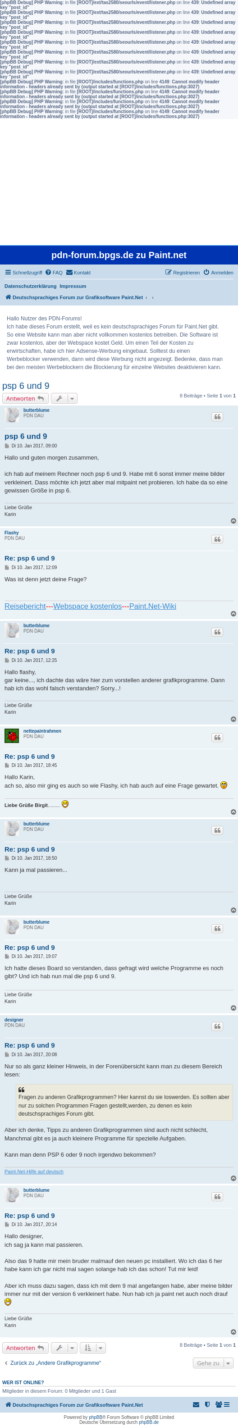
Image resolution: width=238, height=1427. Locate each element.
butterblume (36, 410)
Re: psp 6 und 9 (30, 558)
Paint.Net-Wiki (153, 606)
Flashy (12, 532)
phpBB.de (149, 1422)
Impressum (73, 286)
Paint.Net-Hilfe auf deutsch (34, 1171)
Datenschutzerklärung (31, 286)
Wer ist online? (23, 1382)
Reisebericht (25, 606)
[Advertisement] (119, 182)
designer (14, 1019)
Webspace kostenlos (87, 606)
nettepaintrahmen (42, 731)
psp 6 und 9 (26, 386)
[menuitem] (54, 272)
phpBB (95, 1417)
